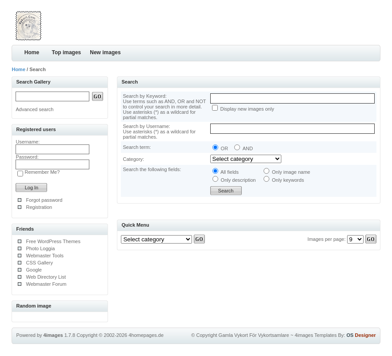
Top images (66, 52)
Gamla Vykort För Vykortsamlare (254, 335)
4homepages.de (146, 335)
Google (33, 269)
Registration (39, 207)
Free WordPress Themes (53, 241)
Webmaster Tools (45, 255)
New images (105, 52)
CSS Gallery (39, 262)
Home (31, 52)
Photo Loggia (40, 248)
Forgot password (44, 200)
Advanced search (34, 109)
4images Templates (316, 335)
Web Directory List (46, 277)
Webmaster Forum (46, 284)
